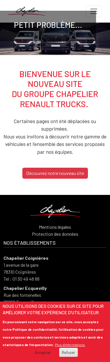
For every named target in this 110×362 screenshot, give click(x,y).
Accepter (43, 352)
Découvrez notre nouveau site (55, 173)
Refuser (68, 352)
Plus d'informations (70, 345)
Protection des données (55, 234)
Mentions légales (55, 227)
